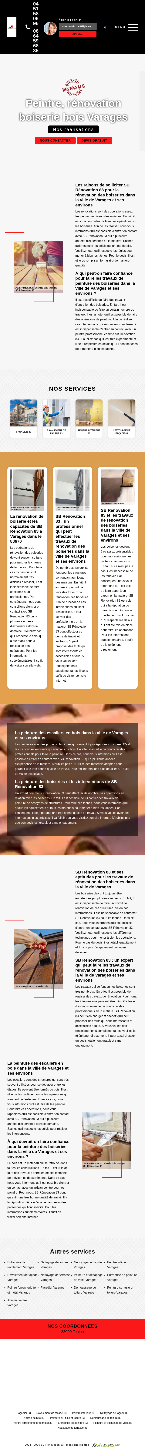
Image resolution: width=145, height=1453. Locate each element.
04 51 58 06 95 (36, 13)
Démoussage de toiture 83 (105, 1417)
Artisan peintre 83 (34, 1417)
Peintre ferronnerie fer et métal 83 (32, 1422)
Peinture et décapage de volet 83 (112, 1422)
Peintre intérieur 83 (83, 1413)
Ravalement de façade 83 (51, 1413)
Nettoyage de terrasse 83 (72, 1427)
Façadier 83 (24, 1413)
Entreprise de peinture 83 (73, 1422)
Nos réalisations (73, 129)
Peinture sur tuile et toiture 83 (67, 1417)
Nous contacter (55, 140)
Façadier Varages (52, 1287)
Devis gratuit (94, 140)
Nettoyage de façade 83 (114, 1413)
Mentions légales (77, 1444)
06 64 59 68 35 (36, 40)
